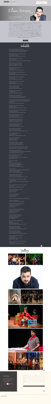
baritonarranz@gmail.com (6, 381)
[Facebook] (9, 384)
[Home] (41, 246)
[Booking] (6, 1)
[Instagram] (13, 384)
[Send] (34, 386)
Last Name (35, 375)
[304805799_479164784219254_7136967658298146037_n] (7, 384)
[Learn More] (25, 40)
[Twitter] (11, 384)
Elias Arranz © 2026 (4, 396)
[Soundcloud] (4, 384)
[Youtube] (6, 384)
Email (23, 378)
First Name (24, 375)
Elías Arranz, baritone (12, 1)
